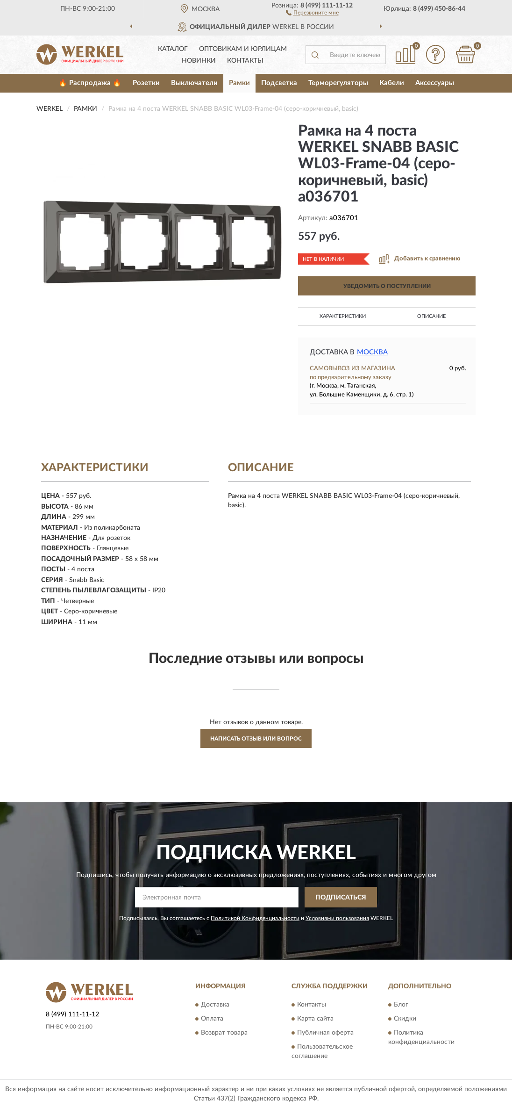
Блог (401, 1004)
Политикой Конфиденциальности (255, 918)
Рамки (239, 82)
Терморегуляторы (338, 82)
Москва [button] (372, 352)
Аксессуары (434, 82)
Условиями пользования (337, 918)
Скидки (405, 1018)
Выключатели (194, 82)
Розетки (146, 82)
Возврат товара (224, 1032)
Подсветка (279, 82)
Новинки (199, 61)
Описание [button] (431, 316)
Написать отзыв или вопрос (256, 738)
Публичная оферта (325, 1032)
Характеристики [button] (343, 316)
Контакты (245, 61)
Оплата (212, 1018)
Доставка (215, 1004)
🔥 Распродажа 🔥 (89, 82)
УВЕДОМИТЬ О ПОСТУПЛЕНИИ (387, 286)
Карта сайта (315, 1018)
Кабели (391, 82)
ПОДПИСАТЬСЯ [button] (340, 897)
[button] (312, 12)
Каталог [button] (173, 49)
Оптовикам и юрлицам (243, 49)
